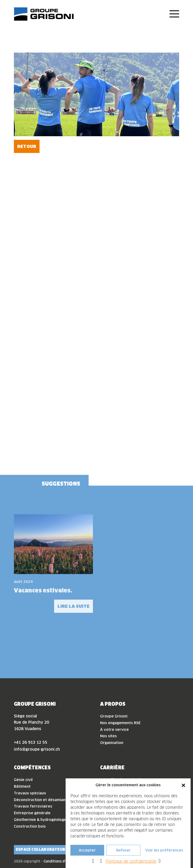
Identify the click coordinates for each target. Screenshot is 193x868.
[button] (183, 788)
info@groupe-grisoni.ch (37, 749)
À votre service (114, 729)
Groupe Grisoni (113, 716)
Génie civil (23, 780)
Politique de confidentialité (131, 865)
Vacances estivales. (43, 590)
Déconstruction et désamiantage (44, 800)
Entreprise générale (32, 813)
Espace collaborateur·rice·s (47, 849)
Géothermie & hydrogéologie (40, 820)
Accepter (87, 853)
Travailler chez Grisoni (120, 780)
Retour (26, 146)
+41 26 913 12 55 (30, 742)
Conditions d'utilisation (63, 861)
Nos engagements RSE (120, 723)
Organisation (111, 743)
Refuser (123, 853)
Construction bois (30, 826)
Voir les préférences (164, 853)
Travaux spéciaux (30, 793)
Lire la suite (73, 606)
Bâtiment (22, 786)
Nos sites (108, 736)
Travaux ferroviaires (33, 806)
